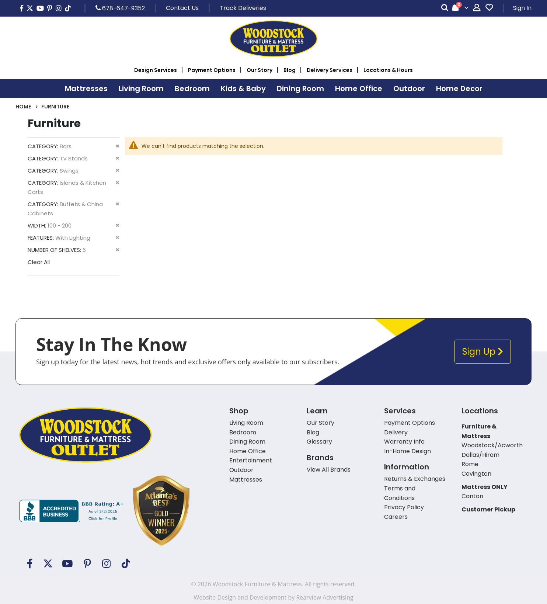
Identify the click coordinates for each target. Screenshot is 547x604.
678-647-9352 (120, 8)
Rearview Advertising (324, 597)
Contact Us (182, 8)
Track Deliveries (243, 8)
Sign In (522, 8)
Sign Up (482, 352)
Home (23, 106)
